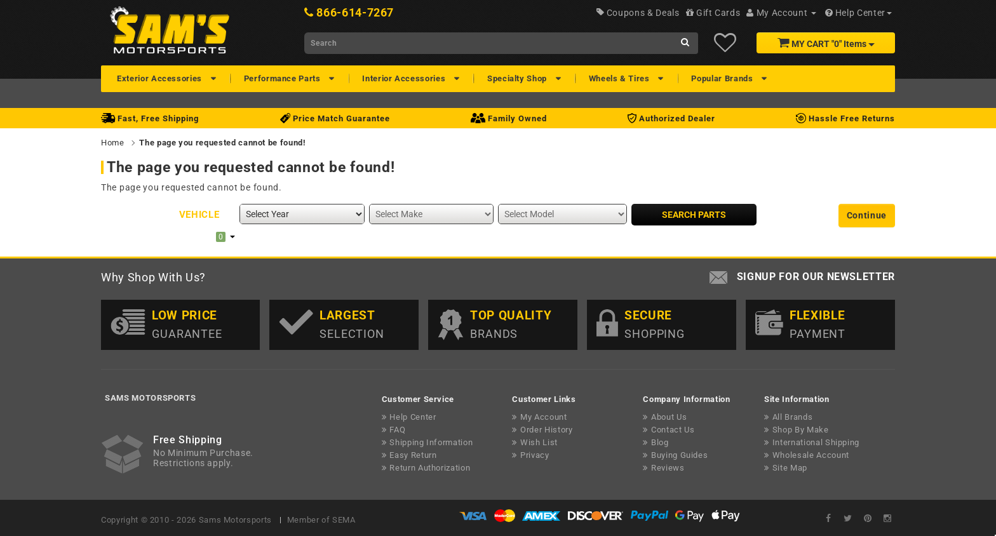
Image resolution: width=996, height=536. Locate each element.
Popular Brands (723, 78)
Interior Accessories (405, 78)
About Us (669, 417)
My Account (543, 417)
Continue (867, 215)
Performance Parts (283, 78)
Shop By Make (800, 429)
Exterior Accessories (161, 78)
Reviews (668, 467)
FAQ (397, 429)
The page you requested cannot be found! (222, 142)
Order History (546, 429)
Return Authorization (429, 467)
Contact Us (673, 429)
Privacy (534, 455)
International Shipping (815, 442)
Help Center (412, 417)
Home (112, 142)
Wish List (539, 442)
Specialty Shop (518, 78)
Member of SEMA (321, 520)
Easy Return (412, 455)
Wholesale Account (810, 455)
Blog (660, 442)
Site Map (789, 467)
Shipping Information (431, 442)
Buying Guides (679, 455)
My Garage (193, 236)
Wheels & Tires (620, 78)
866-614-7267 (355, 12)
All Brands (792, 417)
